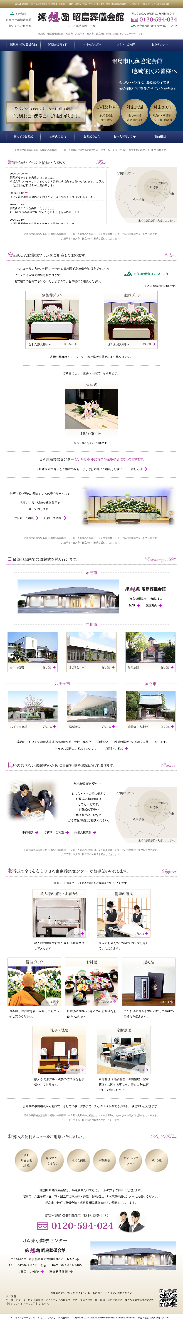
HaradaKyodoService (105, 1317)
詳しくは (139, 469)
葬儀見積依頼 (85, 832)
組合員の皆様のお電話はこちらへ (153, 25)
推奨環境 (63, 1317)
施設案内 (154, 605)
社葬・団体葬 (55, 518)
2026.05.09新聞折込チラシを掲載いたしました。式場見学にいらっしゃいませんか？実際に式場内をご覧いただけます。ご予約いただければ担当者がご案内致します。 (57, 179)
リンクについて (46, 1317)
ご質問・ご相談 (26, 518)
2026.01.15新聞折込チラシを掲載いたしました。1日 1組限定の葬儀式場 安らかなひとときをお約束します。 (46, 208)
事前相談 (30, 832)
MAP (134, 605)
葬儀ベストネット (164, 1318)
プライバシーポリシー (23, 1317)
